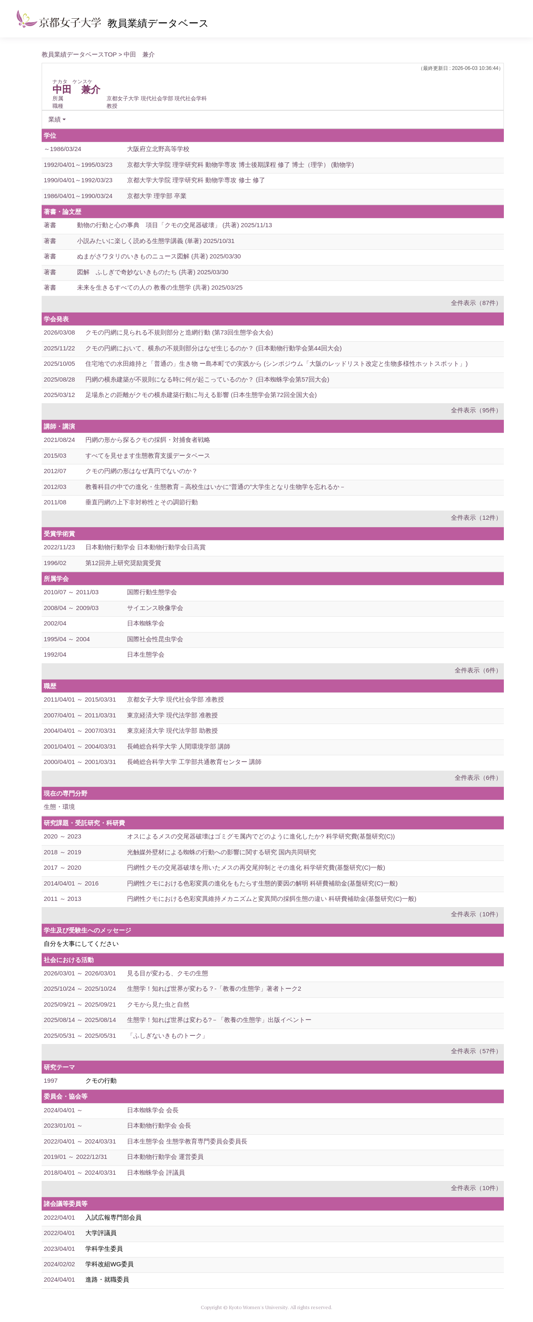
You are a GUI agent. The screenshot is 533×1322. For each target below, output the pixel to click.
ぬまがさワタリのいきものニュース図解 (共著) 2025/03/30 (159, 256)
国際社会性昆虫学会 (155, 638)
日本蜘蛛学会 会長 (153, 1110)
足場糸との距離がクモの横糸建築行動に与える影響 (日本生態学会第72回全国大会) (201, 394)
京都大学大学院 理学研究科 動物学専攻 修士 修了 (196, 180)
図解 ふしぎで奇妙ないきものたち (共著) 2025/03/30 (152, 271)
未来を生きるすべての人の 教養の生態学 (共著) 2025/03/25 (160, 287)
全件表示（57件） (476, 1050)
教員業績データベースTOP (79, 54)
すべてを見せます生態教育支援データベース (147, 455)
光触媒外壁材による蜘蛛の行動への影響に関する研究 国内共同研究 (221, 852)
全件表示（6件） (478, 670)
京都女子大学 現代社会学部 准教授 (175, 699)
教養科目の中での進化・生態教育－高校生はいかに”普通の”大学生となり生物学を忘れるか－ (215, 486)
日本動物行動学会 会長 (159, 1125)
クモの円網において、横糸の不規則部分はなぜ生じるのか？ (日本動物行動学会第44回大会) (213, 348)
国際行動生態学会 (152, 591)
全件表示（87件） (476, 302)
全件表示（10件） (476, 914)
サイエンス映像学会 (155, 607)
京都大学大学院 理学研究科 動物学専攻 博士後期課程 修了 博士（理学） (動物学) (240, 164)
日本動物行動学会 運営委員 (165, 1156)
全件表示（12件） (476, 517)
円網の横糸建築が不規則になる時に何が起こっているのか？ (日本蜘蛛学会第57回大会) (207, 379)
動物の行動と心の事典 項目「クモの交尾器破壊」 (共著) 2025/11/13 (174, 224)
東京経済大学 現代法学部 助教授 (172, 730)
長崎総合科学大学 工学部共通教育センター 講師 (194, 761)
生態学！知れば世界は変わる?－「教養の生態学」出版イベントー (219, 1019)
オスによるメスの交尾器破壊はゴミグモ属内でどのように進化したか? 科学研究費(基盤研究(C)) (261, 836)
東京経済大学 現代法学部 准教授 (172, 715)
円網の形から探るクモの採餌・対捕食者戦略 (147, 439)
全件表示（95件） (476, 410)
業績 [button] (54, 119)
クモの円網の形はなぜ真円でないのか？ (141, 470)
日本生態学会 (145, 654)
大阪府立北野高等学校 (158, 148)
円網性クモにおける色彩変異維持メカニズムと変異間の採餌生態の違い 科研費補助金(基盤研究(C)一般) (271, 898)
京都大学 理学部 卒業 (157, 195)
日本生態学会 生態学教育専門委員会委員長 (187, 1141)
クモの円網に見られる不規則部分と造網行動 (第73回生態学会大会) (179, 332)
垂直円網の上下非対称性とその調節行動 (141, 502)
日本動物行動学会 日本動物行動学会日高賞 (145, 547)
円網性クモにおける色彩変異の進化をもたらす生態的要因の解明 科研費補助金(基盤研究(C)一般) (262, 883)
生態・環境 (59, 806)
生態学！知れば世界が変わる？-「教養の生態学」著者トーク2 (214, 988)
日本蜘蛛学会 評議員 (156, 1172)
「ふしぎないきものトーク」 (167, 1035)
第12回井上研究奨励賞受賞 (123, 562)
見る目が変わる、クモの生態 (167, 973)
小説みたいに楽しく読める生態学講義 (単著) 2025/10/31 (155, 240)
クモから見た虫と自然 (158, 1004)
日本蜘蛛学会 (145, 623)
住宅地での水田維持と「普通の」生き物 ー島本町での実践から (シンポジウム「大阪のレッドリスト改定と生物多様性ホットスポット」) (276, 363)
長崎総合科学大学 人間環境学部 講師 (178, 746)
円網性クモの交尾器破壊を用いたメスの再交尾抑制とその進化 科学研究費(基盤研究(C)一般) (256, 867)
